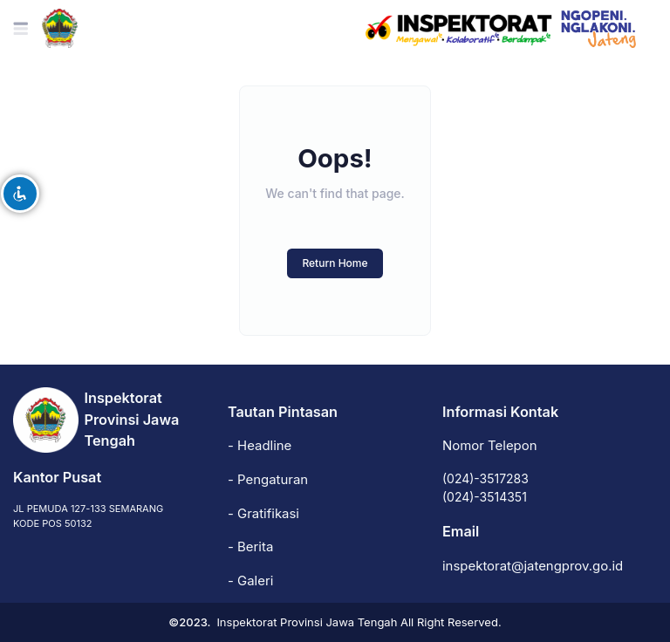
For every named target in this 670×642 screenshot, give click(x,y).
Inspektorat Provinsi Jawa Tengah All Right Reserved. (358, 622)
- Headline (259, 446)
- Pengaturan (268, 480)
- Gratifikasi (263, 514)
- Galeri (250, 581)
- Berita (250, 547)
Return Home (334, 263)
